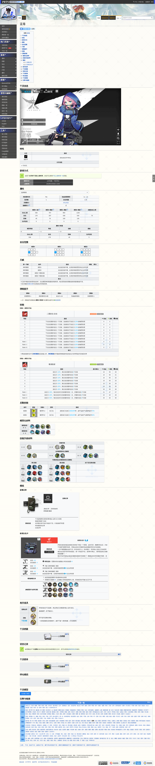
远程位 (43, 139)
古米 (31, 718)
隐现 (44, 722)
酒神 (69, 734)
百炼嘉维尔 (73, 710)
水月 (41, 738)
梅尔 (88, 734)
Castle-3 (128, 714)
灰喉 (118, 720)
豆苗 (31, 707)
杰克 (94, 714)
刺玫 (109, 729)
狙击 (22, 721)
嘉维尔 (148, 729)
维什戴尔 (78, 720)
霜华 (142, 738)
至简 (46, 727)
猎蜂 (77, 714)
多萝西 (56, 738)
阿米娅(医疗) (119, 729)
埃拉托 (148, 720)
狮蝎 (116, 738)
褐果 (39, 731)
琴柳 (39, 705)
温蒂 (32, 738)
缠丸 (61, 714)
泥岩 (44, 716)
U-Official (73, 736)
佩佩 (121, 710)
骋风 (110, 714)
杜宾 (57, 714)
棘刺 (44, 710)
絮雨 (86, 729)
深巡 (132, 716)
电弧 (72, 734)
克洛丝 (104, 722)
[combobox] (54, 192)
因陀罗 (43, 712)
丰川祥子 (146, 710)
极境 (86, 705)
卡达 (103, 727)
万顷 (110, 705)
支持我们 (4, 32)
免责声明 (34, 762)
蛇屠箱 (27, 718)
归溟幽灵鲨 (50, 738)
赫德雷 (97, 710)
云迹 (87, 740)
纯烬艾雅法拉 (49, 729)
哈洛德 (113, 729)
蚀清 (32, 727)
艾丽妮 (67, 710)
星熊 (27, 716)
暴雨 (104, 716)
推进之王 (28, 705)
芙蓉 (43, 731)
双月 (41, 740)
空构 (35, 740)
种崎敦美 (34, 124)
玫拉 (40, 722)
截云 (37, 722)
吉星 (55, 722)
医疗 (22, 730)
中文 (3, 126)
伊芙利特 (28, 725)
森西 (135, 716)
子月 (34, 722)
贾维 (89, 705)
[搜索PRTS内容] (137, 17)
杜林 (126, 727)
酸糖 (90, 722)
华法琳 (72, 729)
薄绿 (144, 725)
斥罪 (50, 716)
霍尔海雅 (70, 725)
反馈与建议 (5, 37)
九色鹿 (117, 734)
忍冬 (60, 705)
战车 (102, 712)
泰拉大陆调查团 (132, 722)
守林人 (109, 720)
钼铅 (52, 740)
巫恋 (106, 734)
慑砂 (121, 720)
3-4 (55, 579)
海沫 (117, 712)
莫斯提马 (39, 725)
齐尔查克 (128, 705)
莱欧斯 (34, 714)
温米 (67, 727)
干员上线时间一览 (58, 176)
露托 (41, 718)
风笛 (32, 705)
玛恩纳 (78, 710)
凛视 (134, 734)
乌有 (138, 738)
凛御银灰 (64, 705)
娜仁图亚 (83, 720)
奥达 (30, 714)
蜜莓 (96, 729)
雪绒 (49, 727)
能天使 (27, 720)
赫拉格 (37, 710)
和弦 (53, 727)
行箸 (30, 736)
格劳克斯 (101, 734)
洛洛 (39, 727)
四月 (129, 720)
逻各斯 (75, 725)
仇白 (86, 710)
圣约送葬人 (91, 710)
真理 (95, 734)
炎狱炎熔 (28, 727)
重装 (22, 717)
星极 (66, 712)
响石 (145, 716)
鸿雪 (66, 720)
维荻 (83, 740)
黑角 (56, 718)
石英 (102, 714)
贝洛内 (34, 712)
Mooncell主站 (6, 83)
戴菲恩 (60, 727)
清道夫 (143, 705)
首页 (3, 26)
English (4, 124)
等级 (49, 228)
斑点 (53, 718)
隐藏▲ (149, 702)
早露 (35, 720)
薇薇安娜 (105, 710)
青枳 (106, 705)
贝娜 (145, 738)
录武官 (136, 729)
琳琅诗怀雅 (76, 738)
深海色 (51, 736)
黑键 (63, 725)
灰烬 (47, 720)
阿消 (74, 740)
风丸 (31, 740)
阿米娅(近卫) (96, 712)
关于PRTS (28, 762)
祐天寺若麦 (43, 714)
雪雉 (127, 738)
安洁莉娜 (28, 734)
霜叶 (64, 714)
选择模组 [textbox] (24, 192)
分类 (21, 745)
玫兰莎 (114, 714)
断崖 (84, 712)
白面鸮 (64, 729)
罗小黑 (98, 714)
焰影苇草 (42, 729)
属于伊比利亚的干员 (51, 745)
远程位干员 (39, 745)
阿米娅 (113, 725)
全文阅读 (49, 552)
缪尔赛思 (55, 705)
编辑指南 (4, 99)
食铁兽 (119, 738)
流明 (38, 729)
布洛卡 (73, 712)
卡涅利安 (55, 725)
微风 (79, 729)
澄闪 (60, 725)
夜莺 (30, 729)
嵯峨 (36, 705)
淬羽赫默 (57, 734)
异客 (51, 725)
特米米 (140, 725)
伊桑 (78, 740)
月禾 (110, 734)
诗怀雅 (62, 712)
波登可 (59, 736)
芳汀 (90, 714)
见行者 (27, 740)
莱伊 (73, 720)
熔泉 (137, 720)
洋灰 (125, 716)
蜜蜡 (136, 725)
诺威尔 (132, 729)
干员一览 (26, 29)
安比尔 (86, 722)
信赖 (69, 228)
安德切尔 (109, 722)
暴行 (58, 712)
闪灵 (27, 729)
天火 (117, 725)
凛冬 (69, 705)
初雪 (91, 734)
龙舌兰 (109, 712)
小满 (138, 734)
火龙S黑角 (130, 712)
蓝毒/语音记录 (72, 649)
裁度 (48, 740)
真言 (103, 725)
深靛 (107, 727)
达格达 (121, 712)
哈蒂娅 (49, 714)
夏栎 (121, 734)
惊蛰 (124, 725)
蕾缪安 (89, 720)
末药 (144, 729)
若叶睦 (65, 740)
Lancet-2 (51, 731)
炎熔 (117, 727)
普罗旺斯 (104, 720)
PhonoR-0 (80, 736)
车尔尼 (118, 716)
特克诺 (76, 727)
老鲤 (45, 738)
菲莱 (139, 716)
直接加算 (58, 300)
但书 (131, 734)
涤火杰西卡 (56, 716)
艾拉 (81, 738)
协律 (113, 727)
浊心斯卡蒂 (42, 734)
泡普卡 (123, 714)
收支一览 (4, 111)
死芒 (100, 725)
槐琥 (123, 738)
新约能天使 (103, 738)
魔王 (65, 734)
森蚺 (37, 716)
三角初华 (39, 736)
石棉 (97, 716)
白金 (96, 720)
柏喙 (77, 712)
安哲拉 (125, 720)
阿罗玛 (71, 727)
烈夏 (142, 712)
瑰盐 (128, 729)
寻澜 (132, 705)
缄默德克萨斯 (62, 738)
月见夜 (118, 714)
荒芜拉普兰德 (90, 725)
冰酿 (47, 722)
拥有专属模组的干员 (65, 745)
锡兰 (76, 729)
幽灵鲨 (54, 712)
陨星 (99, 720)
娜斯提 (84, 734)
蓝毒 (93, 720)
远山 (95, 727)
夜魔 (120, 725)
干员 (26, 745)
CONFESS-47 (53, 707)
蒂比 (55, 740)
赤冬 (105, 712)
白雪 (77, 722)
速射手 (34, 139)
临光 (78, 716)
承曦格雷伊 (29, 722)
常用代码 (4, 102)
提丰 (70, 720)
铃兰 (37, 734)
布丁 (110, 727)
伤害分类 (30, 284)
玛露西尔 (83, 725)
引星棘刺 (96, 738)
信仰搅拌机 (67, 716)
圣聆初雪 (107, 725)
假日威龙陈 (52, 720)
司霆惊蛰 (140, 710)
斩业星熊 (73, 716)
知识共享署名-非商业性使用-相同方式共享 (48, 759)
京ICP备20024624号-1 (44, 762)
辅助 (22, 735)
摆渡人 (53, 714)
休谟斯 (106, 714)
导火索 (146, 712)
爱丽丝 (148, 725)
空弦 (44, 720)
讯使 (139, 705)
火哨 (122, 716)
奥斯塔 (133, 720)
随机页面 (4, 75)
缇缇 (60, 729)
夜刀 (47, 707)
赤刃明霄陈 (29, 712)
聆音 (38, 714)
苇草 (82, 705)
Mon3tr (56, 729)
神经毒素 (36, 354)
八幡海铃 (59, 740)
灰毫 (107, 716)
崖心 (112, 738)
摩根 (135, 712)
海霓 (141, 734)
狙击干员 (32, 745)
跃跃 (100, 722)
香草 (40, 707)
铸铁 (80, 712)
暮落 (114, 716)
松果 (93, 722)
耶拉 (36, 727)
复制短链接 (5, 29)
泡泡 (38, 718)
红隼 (113, 705)
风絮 (140, 729)
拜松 (91, 716)
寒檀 (56, 727)
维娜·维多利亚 (127, 710)
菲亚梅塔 (62, 720)
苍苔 (139, 712)
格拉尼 (78, 705)
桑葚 (93, 729)
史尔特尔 (48, 710)
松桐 (136, 705)
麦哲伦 (33, 734)
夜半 (96, 705)
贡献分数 (4, 108)
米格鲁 (49, 718)
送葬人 (114, 720)
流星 (73, 722)
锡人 (45, 740)
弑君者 (91, 738)
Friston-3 (60, 718)
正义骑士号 (124, 722)
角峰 (149, 716)
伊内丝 (50, 705)
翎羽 (44, 707)
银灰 (27, 710)
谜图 (103, 705)
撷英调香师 (46, 736)
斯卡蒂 (31, 710)
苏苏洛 (32, 731)
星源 (43, 727)
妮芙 (79, 725)
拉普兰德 (48, 712)
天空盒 (62, 722)
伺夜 (46, 705)
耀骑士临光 (61, 710)
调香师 (27, 731)
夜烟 (92, 727)
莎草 (124, 729)
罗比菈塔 (64, 736)
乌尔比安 (116, 710)
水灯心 (51, 722)
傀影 (29, 738)
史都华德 (121, 727)
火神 (88, 716)
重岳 (82, 710)
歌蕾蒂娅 (37, 738)
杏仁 (38, 740)
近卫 (22, 712)
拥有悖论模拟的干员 (92, 745)
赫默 (68, 729)
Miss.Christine (82, 727)
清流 (36, 731)
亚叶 (83, 729)
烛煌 (96, 725)
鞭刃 (90, 712)
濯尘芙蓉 (101, 729)
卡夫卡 (134, 738)
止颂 (101, 710)
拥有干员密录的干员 (79, 745)
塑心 (62, 734)
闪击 (100, 716)
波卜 (27, 736)
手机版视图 (54, 762)
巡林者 (118, 722)
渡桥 (123, 705)
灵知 (47, 734)
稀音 (113, 734)
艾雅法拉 (33, 725)
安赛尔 (46, 731)
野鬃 (93, 705)
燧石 (87, 712)
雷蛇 (81, 716)
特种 (22, 739)
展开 (119, 654)
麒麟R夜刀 (69, 738)
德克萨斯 (73, 705)
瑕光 (40, 716)
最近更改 (4, 96)
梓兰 (69, 736)
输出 (38, 143)
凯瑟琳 (149, 734)
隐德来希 (134, 710)
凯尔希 (34, 729)
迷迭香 (39, 720)
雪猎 (58, 722)
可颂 (85, 716)
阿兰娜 (34, 736)
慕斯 (73, 714)
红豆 (147, 705)
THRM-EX (91, 740)
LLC (34, 120)
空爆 (114, 722)
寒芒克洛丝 (142, 720)
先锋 (22, 706)
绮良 (148, 738)
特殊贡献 (4, 114)
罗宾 (130, 738)
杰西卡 (69, 722)
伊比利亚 (66, 202)
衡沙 (145, 734)
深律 (129, 716)
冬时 (35, 707)
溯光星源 (79, 734)
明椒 (105, 729)
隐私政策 (21, 762)
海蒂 (124, 734)
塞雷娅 (31, 716)
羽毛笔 (113, 712)
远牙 (57, 720)
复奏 (89, 727)
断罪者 (83, 714)
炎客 (69, 712)
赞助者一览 (5, 34)
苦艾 (127, 725)
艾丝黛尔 (69, 714)
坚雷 (35, 718)
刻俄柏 (44, 725)
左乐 (112, 710)
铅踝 (97, 722)
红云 (80, 722)
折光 (64, 727)
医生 (27, 714)
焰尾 (43, 705)
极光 (110, 716)
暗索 (71, 740)
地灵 (55, 736)
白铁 (53, 734)
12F (129, 727)
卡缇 (45, 718)
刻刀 (87, 714)
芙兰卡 (39, 712)
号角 (47, 716)
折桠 (142, 716)
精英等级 (30, 228)
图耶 (89, 729)
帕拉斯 (55, 710)
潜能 (89, 228)
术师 (22, 726)
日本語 (4, 121)
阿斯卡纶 (86, 738)
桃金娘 (27, 707)
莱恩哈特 (131, 725)
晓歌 (99, 705)
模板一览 (4, 105)
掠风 (128, 734)
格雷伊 (99, 727)
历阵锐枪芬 (118, 705)
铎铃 (125, 712)
